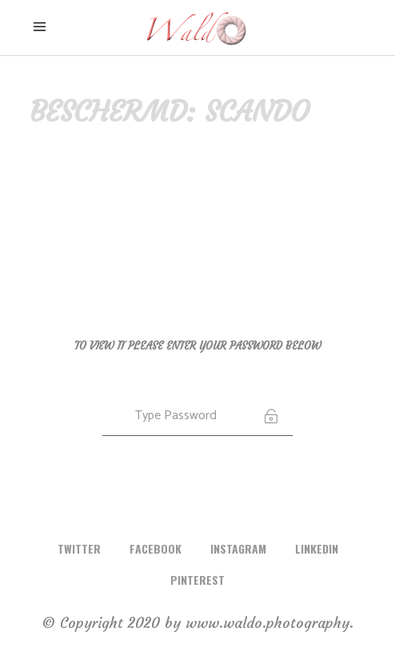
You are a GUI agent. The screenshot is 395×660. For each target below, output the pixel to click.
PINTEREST (197, 579)
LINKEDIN (316, 548)
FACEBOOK (156, 548)
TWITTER (79, 548)
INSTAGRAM (238, 548)
